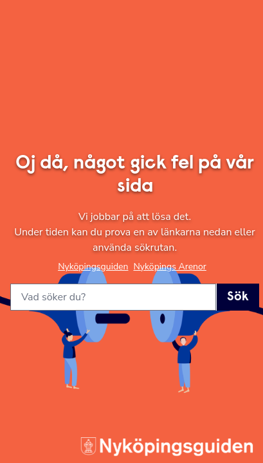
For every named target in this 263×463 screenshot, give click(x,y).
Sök (238, 297)
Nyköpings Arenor (169, 266)
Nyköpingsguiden (93, 266)
